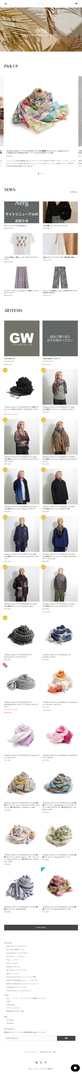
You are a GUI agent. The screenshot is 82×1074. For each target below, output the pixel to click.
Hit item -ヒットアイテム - (16, 956)
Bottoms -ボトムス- (14, 967)
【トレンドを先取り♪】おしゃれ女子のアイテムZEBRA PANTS (60, 292)
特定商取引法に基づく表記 (15, 1011)
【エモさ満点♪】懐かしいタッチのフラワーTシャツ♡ (21, 258)
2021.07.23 (8, 295)
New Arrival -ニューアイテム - (18, 953)
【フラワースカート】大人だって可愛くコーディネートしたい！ (21, 292)
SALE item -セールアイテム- (17, 946)
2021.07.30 (47, 260)
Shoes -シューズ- (13, 973)
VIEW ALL (74, 192)
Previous (2, 30)
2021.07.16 (47, 295)
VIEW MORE (41, 927)
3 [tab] (43, 173)
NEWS (9, 1001)
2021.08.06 (8, 262)
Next (80, 30)
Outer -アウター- (13, 963)
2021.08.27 (47, 228)
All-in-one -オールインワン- (17, 970)
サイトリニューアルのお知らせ (15, 226)
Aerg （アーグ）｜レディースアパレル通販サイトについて (27, 998)
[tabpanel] (41, 123)
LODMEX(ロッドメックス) (16, 987)
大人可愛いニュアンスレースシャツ (55, 226)
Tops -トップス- (12, 960)
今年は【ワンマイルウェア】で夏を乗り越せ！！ (60, 257)
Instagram (10, 1020)
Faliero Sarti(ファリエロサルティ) (19, 991)
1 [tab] (38, 173)
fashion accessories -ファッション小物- (21, 977)
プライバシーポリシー (14, 1008)
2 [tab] (41, 173)
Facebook (10, 1023)
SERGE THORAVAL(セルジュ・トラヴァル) (22, 980)
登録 (66, 1038)
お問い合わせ (11, 1004)
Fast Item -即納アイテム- (16, 949)
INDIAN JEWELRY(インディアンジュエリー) (22, 984)
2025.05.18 (8, 228)
